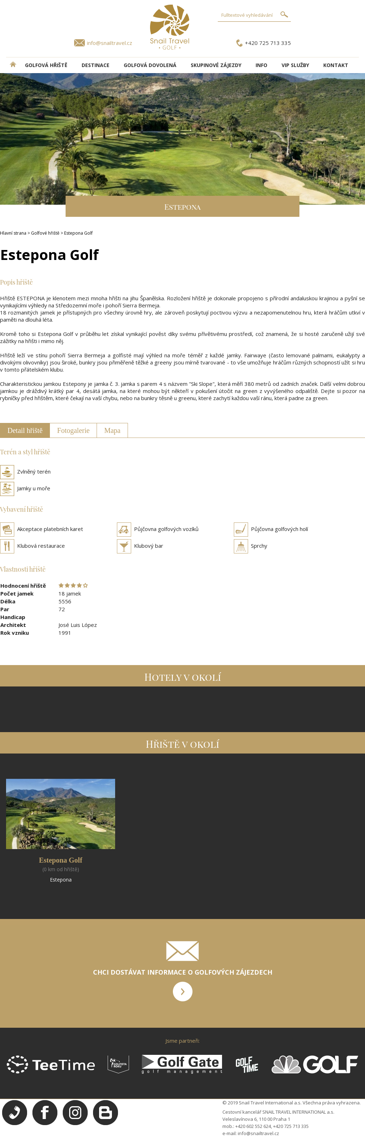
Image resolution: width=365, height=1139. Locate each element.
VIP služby (295, 65)
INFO (261, 65)
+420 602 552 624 (253, 1126)
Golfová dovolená (150, 65)
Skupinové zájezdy (216, 65)
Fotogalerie (73, 430)
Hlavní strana (13, 233)
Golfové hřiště (45, 233)
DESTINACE (95, 65)
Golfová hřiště (46, 65)
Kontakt (335, 65)
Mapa (112, 430)
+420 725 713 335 (268, 42)
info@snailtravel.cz (109, 42)
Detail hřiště (24, 430)
